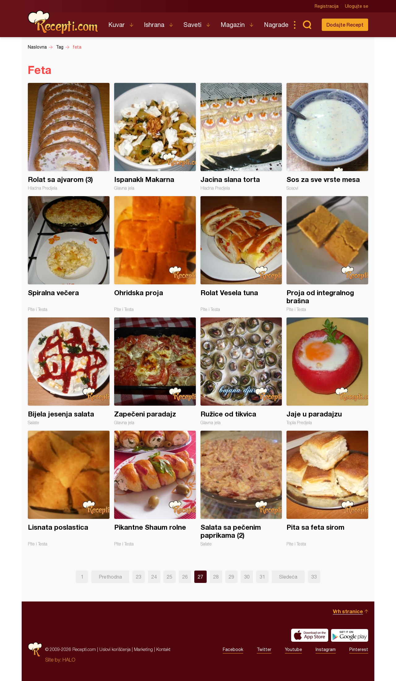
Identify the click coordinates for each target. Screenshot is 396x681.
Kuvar (116, 24)
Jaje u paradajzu (327, 371)
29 (231, 577)
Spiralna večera (69, 254)
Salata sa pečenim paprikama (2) (241, 488)
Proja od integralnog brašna (327, 254)
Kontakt (163, 649)
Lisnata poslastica (69, 488)
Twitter (264, 649)
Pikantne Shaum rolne (155, 488)
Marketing (143, 649)
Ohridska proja (155, 254)
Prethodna (110, 577)
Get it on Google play (349, 635)
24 (154, 577)
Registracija (326, 6)
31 (262, 577)
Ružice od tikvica (241, 371)
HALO (68, 659)
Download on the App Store (309, 635)
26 (185, 577)
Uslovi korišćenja (115, 649)
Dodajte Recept (345, 25)
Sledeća (288, 577)
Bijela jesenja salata (69, 371)
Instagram (326, 649)
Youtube (293, 649)
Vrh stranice (348, 611)
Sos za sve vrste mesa (327, 137)
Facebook (233, 649)
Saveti (192, 24)
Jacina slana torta (241, 137)
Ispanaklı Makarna (155, 137)
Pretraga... (307, 24)
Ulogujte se (356, 6)
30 (247, 577)
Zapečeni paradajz (155, 371)
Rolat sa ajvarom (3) (69, 137)
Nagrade (276, 24)
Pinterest (358, 649)
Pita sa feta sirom (327, 488)
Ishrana (154, 24)
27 (200, 577)
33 (314, 577)
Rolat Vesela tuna (241, 254)
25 (169, 577)
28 (216, 577)
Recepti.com (63, 22)
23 (138, 577)
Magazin (233, 24)
